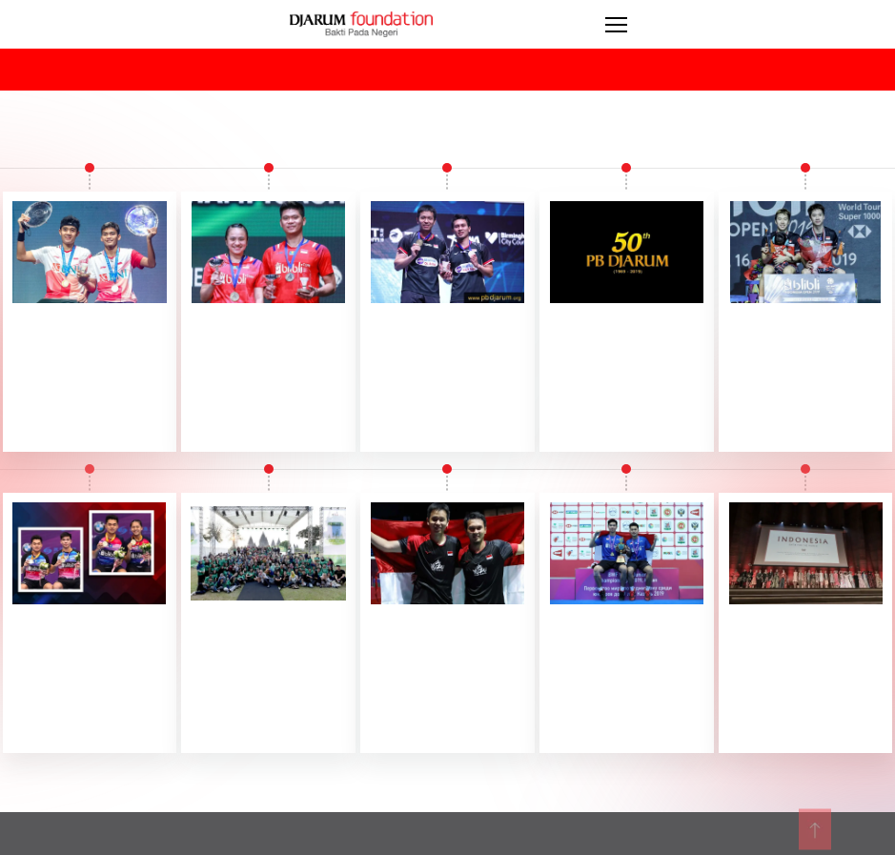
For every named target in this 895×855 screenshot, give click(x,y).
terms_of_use (749, 843)
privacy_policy (628, 843)
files (838, 843)
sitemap (526, 843)
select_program (632, 67)
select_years (238, 67)
